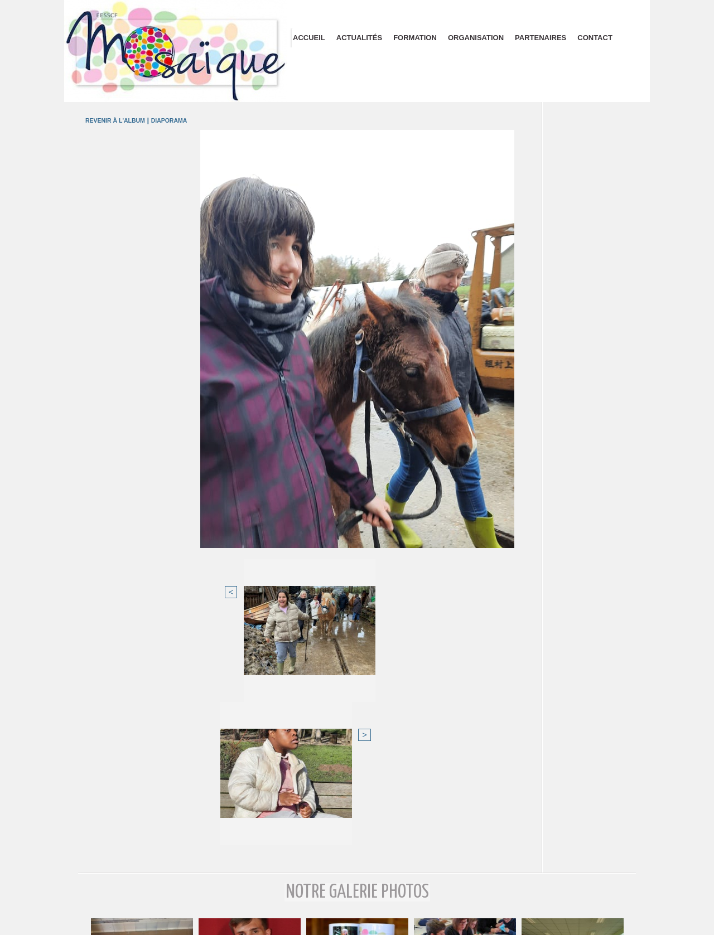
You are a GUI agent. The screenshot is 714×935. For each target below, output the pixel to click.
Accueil (309, 37)
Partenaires (540, 37)
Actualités (359, 37)
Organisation (476, 37)
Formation (415, 37)
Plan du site (357, 923)
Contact (594, 37)
